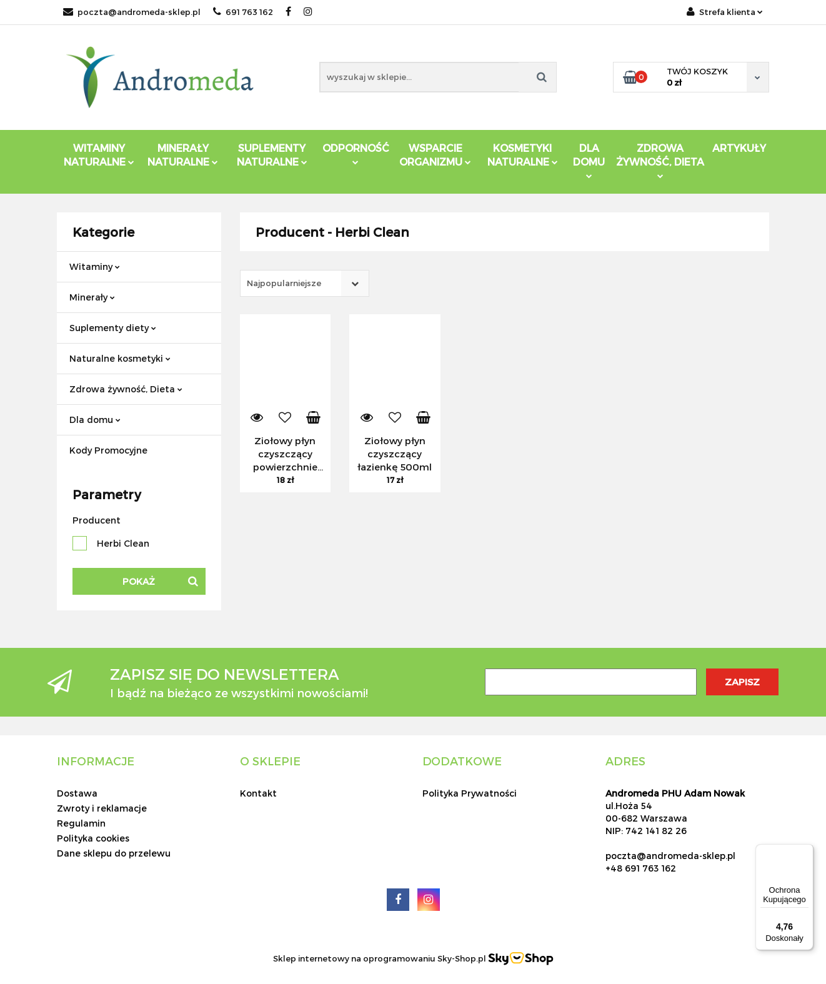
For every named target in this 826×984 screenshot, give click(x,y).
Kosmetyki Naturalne (522, 154)
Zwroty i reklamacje (102, 808)
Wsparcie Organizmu (435, 154)
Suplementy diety (112, 327)
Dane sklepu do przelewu (114, 853)
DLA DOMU (589, 160)
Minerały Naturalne (182, 154)
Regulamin (81, 823)
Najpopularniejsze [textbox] (284, 283)
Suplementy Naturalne (272, 154)
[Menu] (806, 851)
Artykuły (739, 148)
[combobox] (304, 283)
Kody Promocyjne (108, 450)
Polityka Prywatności (469, 793)
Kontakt (258, 793)
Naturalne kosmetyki (120, 358)
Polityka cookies (93, 838)
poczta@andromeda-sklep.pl (132, 12)
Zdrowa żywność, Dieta (125, 389)
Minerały (92, 297)
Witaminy (94, 266)
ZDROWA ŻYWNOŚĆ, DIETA (660, 160)
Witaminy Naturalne (99, 154)
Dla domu (95, 419)
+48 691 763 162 (640, 868)
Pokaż (138, 581)
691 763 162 (243, 12)
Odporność (355, 153)
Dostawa (77, 793)
